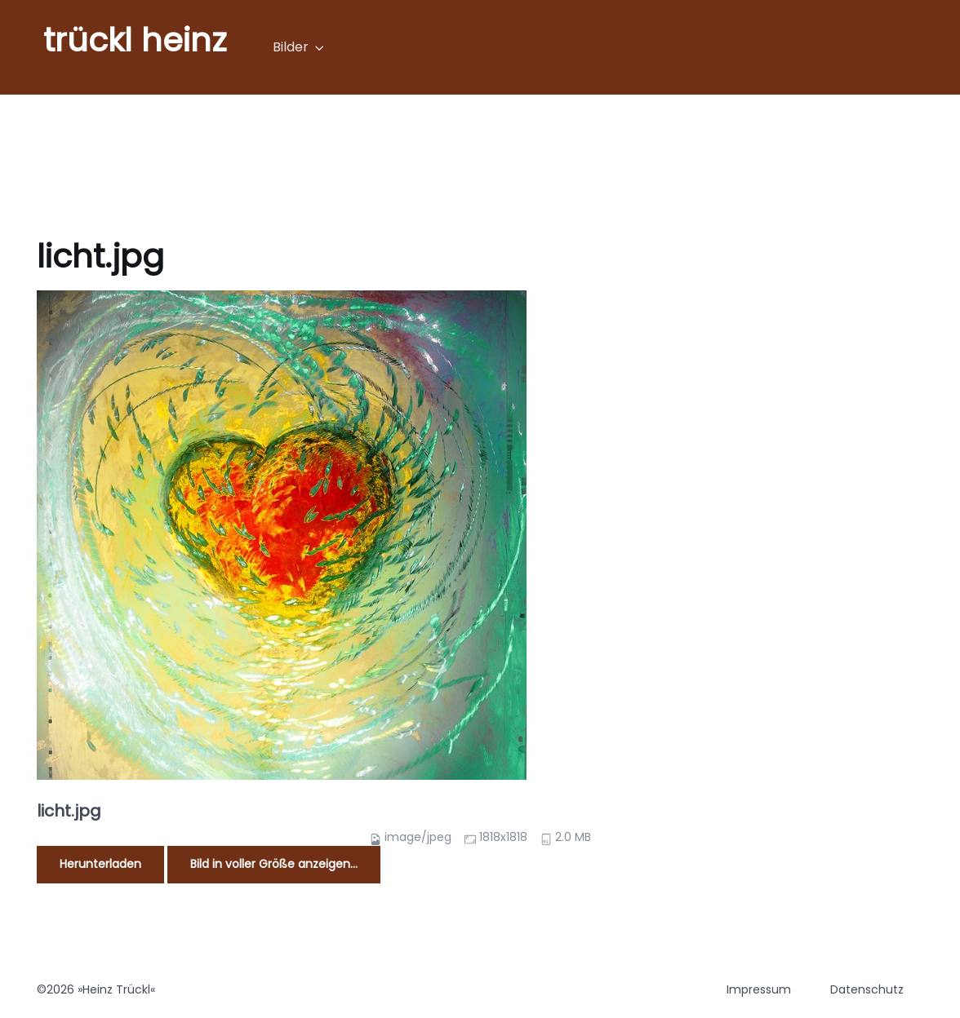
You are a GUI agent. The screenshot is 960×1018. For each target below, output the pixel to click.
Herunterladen (100, 864)
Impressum (759, 989)
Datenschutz (867, 989)
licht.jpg (69, 810)
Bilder (291, 47)
